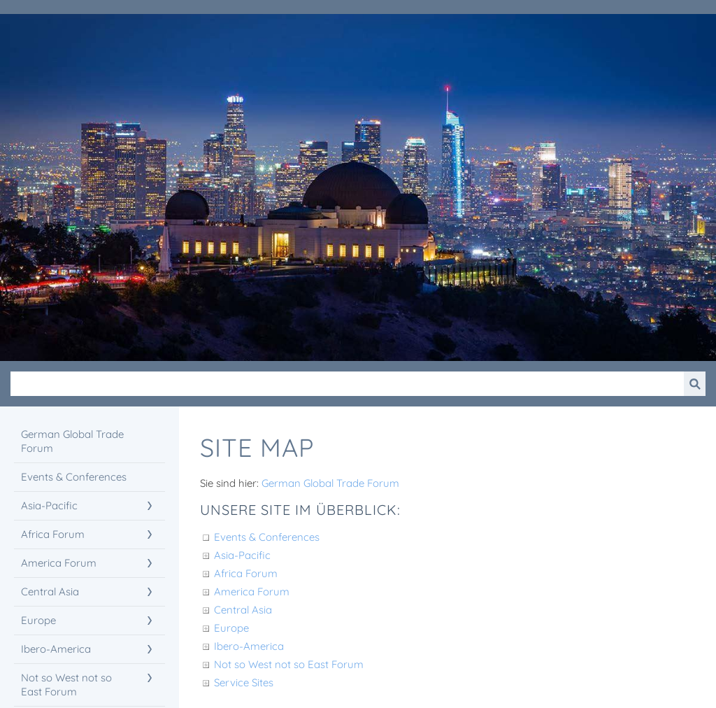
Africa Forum (246, 573)
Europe (231, 628)
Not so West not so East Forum (289, 664)
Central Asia (243, 609)
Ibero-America (249, 646)
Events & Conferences (267, 537)
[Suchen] (347, 383)
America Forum (251, 591)
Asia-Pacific (242, 555)
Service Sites (243, 682)
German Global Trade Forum (330, 483)
